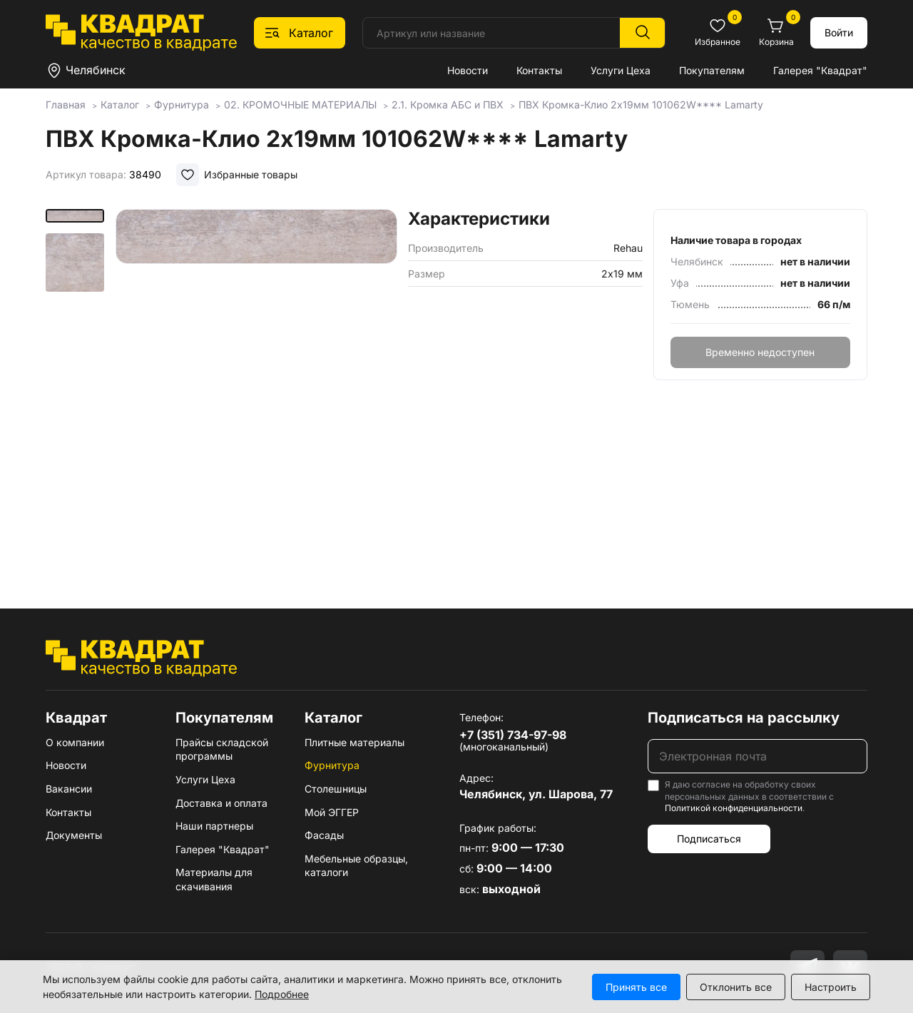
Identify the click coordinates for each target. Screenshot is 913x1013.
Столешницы (336, 789)
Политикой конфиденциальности (733, 808)
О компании (75, 742)
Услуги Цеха (621, 70)
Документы (74, 835)
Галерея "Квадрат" (820, 70)
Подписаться (709, 839)
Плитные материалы (354, 742)
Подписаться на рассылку (744, 717)
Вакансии (69, 789)
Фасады (324, 835)
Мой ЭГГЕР (332, 812)
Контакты (539, 70)
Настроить (831, 987)
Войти (839, 32)
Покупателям (712, 70)
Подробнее (282, 994)
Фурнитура (332, 765)
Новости (467, 70)
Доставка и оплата (221, 803)
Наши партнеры (214, 826)
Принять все (636, 987)
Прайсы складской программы (221, 749)
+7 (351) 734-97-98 (512, 734)
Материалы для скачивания (214, 879)
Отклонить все (736, 987)
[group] (256, 388)
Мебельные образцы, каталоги (356, 865)
